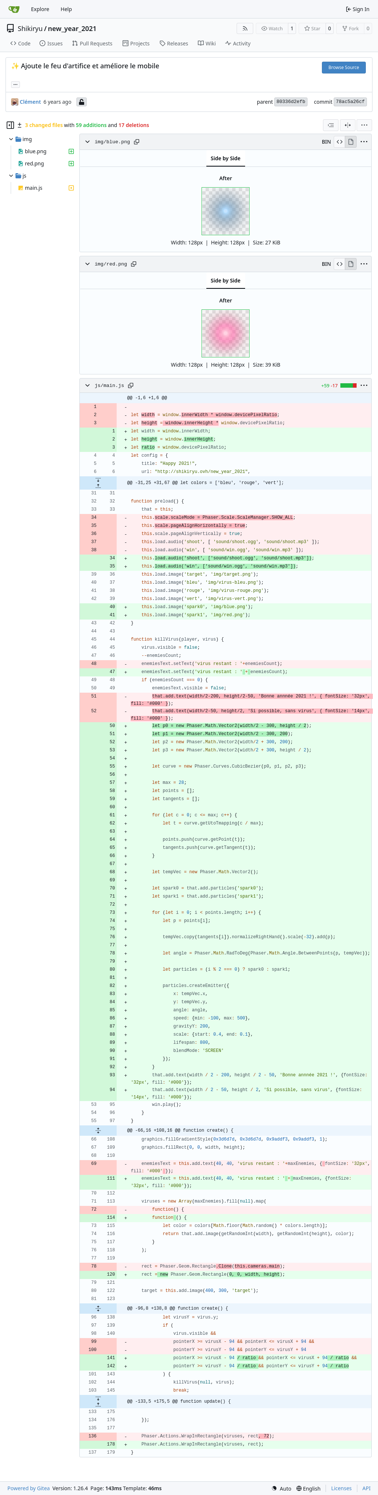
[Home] (14, 9)
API (366, 1488)
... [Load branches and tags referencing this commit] (15, 83)
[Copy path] (136, 142)
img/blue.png (112, 142)
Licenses (341, 1488)
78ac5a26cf (350, 101)
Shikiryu (30, 28)
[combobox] (331, 125)
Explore (40, 9)
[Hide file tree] (10, 125)
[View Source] (339, 142)
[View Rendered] (351, 142)
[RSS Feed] (245, 28)
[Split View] (347, 125)
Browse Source (344, 67)
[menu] (364, 125)
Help (66, 9)
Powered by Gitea (28, 1488)
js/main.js (109, 385)
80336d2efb (290, 101)
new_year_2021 (72, 28)
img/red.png (110, 264)
